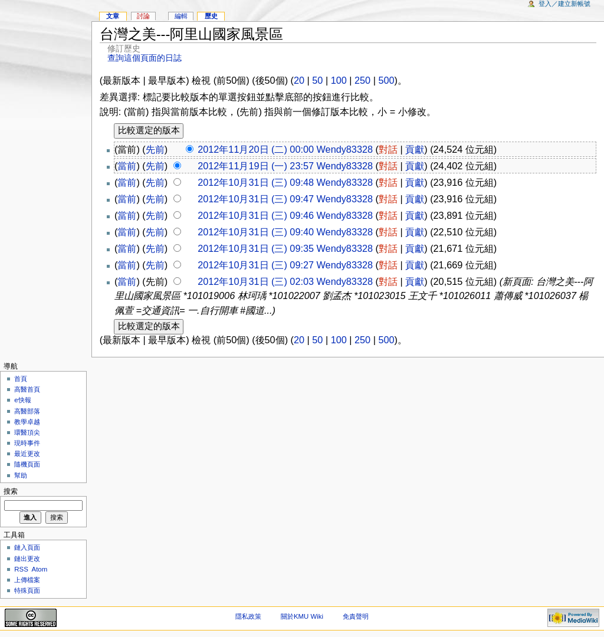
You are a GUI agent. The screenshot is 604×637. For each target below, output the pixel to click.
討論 (143, 15)
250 (362, 80)
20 (299, 80)
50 (317, 80)
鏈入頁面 (27, 547)
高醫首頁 (27, 389)
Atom (40, 569)
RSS (21, 569)
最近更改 (27, 453)
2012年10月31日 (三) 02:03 (256, 281)
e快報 (22, 399)
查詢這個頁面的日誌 (144, 58)
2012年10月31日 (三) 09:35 (256, 248)
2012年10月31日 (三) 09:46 (256, 215)
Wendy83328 (345, 149)
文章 (112, 15)
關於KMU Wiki (302, 616)
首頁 (20, 378)
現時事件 (27, 442)
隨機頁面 (27, 464)
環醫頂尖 (27, 432)
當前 (126, 165)
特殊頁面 (27, 590)
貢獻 (414, 149)
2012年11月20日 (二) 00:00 (256, 149)
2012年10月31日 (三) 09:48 (256, 182)
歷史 (211, 15)
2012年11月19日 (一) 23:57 (256, 165)
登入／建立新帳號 (564, 3)
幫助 (20, 475)
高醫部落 (27, 411)
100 (339, 80)
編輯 (181, 15)
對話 (388, 149)
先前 (155, 149)
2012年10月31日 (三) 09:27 (256, 265)
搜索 (11, 491)
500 (386, 80)
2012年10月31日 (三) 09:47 (256, 198)
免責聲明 (356, 616)
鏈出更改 (27, 558)
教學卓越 (27, 421)
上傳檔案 (27, 579)
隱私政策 (248, 616)
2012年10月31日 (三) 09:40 (256, 231)
